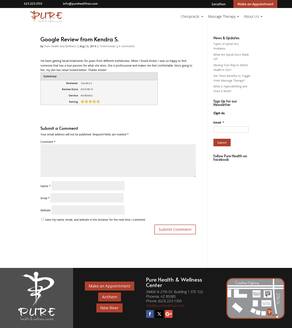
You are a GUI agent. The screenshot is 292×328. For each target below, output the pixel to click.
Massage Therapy (222, 16)
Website (45, 210)
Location (219, 3)
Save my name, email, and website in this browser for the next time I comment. (95, 219)
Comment (48, 142)
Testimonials (107, 46)
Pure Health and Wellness (60, 46)
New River (109, 307)
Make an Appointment (255, 3)
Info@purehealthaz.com (165, 305)
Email (45, 198)
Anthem (109, 297)
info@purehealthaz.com (80, 3)
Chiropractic (190, 16)
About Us (251, 16)
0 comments (127, 46)
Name (45, 186)
